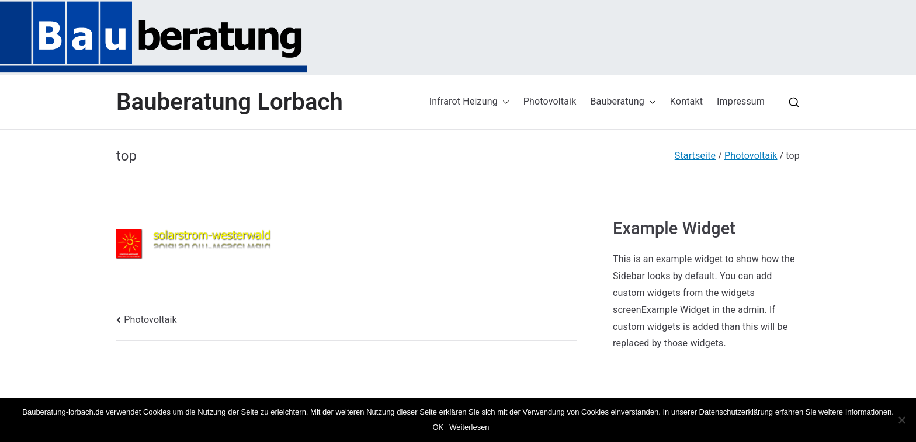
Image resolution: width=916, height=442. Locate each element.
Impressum (741, 101)
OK (437, 427)
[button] (503, 101)
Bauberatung (622, 101)
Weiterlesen (469, 427)
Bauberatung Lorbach (229, 102)
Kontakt (686, 101)
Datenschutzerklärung (736, 412)
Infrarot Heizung (469, 101)
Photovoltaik (550, 101)
